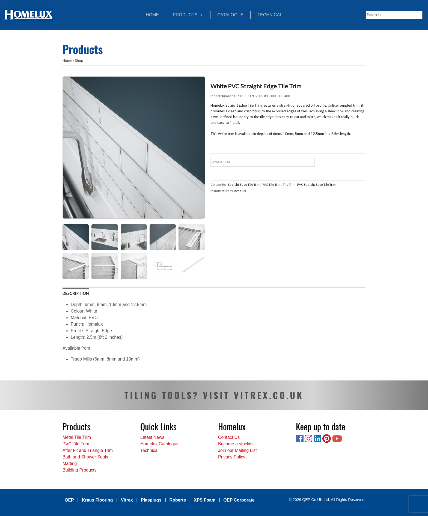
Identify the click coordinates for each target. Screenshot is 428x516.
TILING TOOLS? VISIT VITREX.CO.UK (214, 395)
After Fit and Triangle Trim (88, 450)
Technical (269, 15)
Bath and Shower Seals (85, 457)
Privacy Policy (231, 457)
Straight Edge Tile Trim (244, 184)
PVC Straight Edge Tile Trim (316, 184)
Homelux (239, 191)
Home (152, 15)
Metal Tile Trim (77, 437)
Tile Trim (289, 184)
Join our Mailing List (237, 450)
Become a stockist (236, 444)
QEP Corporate (238, 500)
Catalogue (230, 15)
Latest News (152, 437)
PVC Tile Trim (271, 184)
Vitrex (127, 500)
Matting (70, 463)
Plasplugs (151, 500)
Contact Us (229, 437)
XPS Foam (204, 500)
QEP (69, 500)
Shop (79, 60)
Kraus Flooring (97, 500)
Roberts (178, 500)
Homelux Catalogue (159, 444)
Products (188, 15)
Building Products (80, 470)
